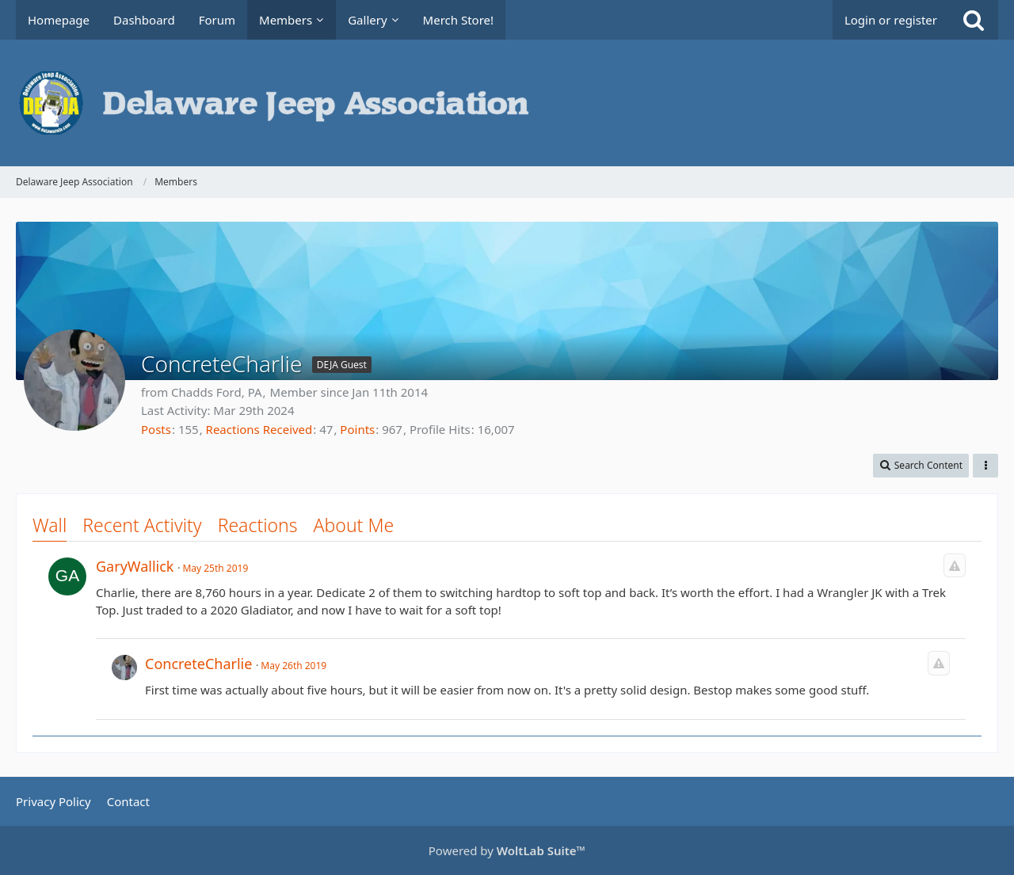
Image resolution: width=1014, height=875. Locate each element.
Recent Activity (141, 525)
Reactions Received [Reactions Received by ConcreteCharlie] (259, 429)
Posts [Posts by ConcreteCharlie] (156, 429)
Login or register (890, 20)
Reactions (258, 525)
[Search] (973, 20)
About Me (354, 525)
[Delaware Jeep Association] (507, 103)
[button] (921, 465)
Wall (49, 525)
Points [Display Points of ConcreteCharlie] (357, 429)
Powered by (507, 850)
